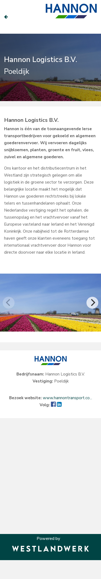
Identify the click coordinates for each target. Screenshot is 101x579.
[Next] (92, 303)
